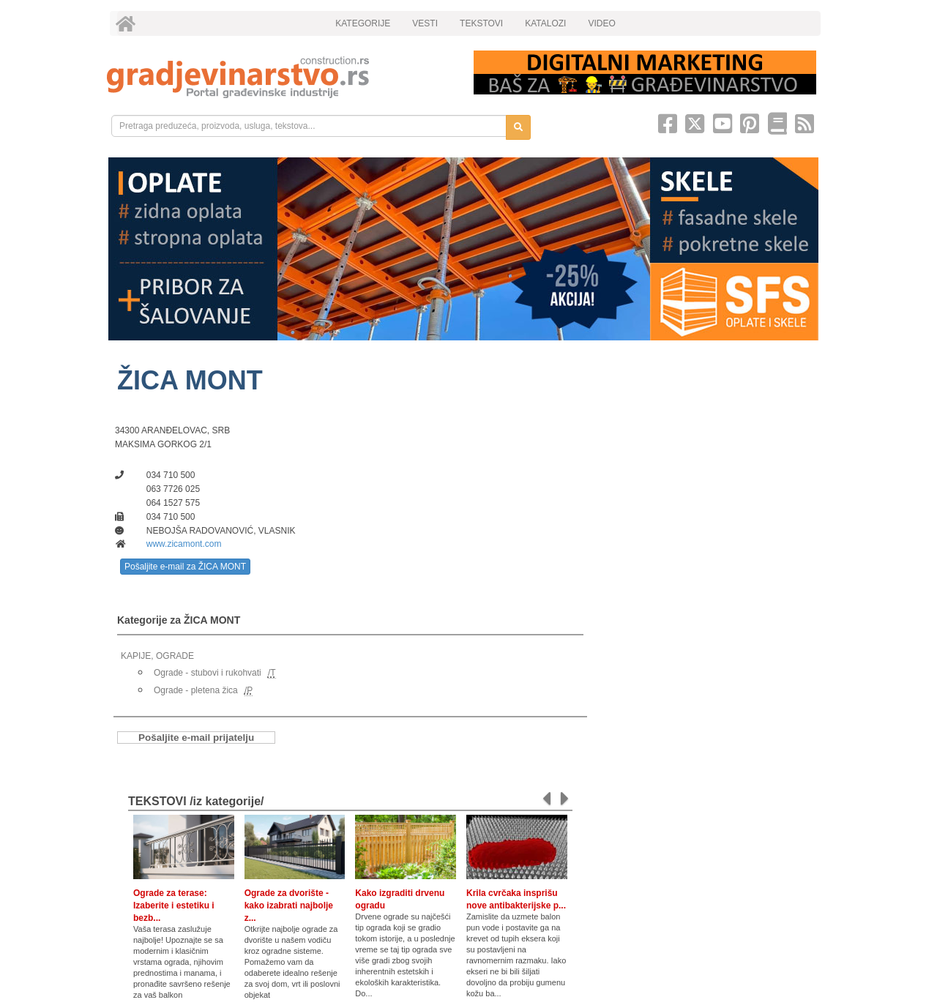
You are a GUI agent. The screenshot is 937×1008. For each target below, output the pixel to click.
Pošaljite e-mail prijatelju (196, 737)
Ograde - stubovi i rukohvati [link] (207, 673)
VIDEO (601, 23)
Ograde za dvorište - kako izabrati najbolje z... (288, 905)
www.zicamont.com (184, 544)
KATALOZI (545, 23)
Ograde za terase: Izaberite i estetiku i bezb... (173, 905)
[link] (280, 77)
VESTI (425, 23)
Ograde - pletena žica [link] (196, 690)
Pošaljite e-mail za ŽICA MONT (185, 566)
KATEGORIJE (362, 23)
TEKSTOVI (481, 23)
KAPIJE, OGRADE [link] (157, 656)
